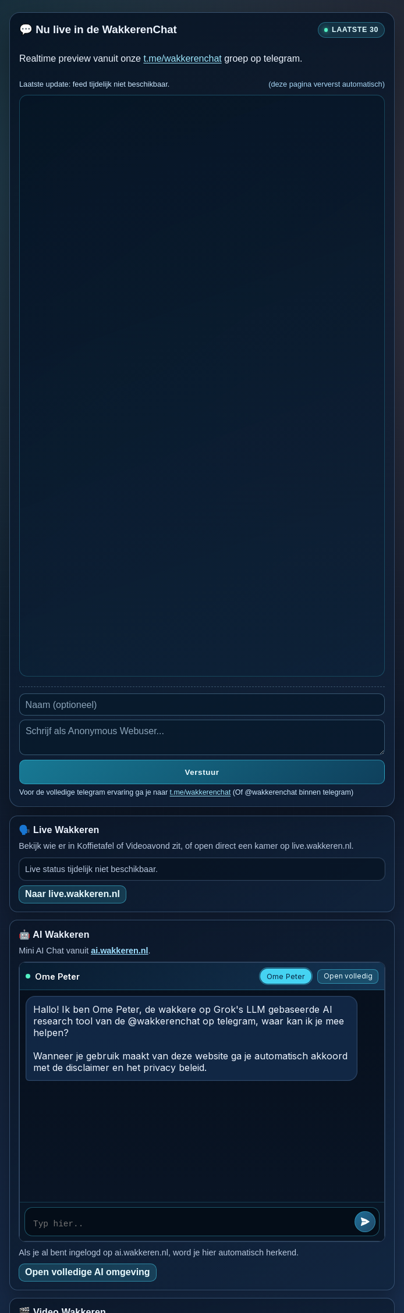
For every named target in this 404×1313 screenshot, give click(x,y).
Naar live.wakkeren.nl (72, 894)
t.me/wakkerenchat (182, 58)
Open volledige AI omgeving (87, 1272)
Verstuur (202, 772)
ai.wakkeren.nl (119, 950)
